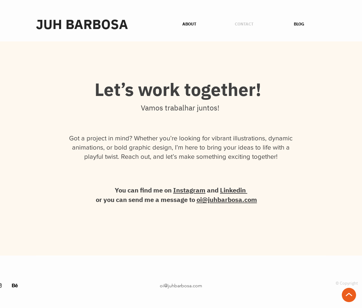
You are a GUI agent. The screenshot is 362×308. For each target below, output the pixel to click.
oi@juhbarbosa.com (227, 199)
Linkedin (233, 190)
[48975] (15, 285)
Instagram (189, 190)
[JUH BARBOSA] (97, 24)
